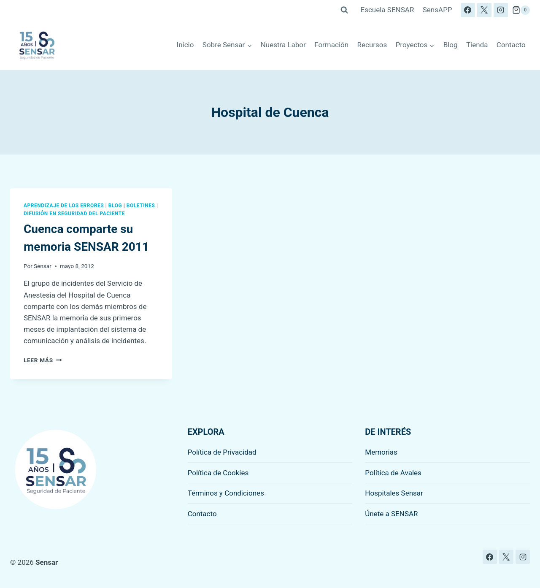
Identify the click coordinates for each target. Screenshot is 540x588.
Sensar (42, 266)
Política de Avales (393, 473)
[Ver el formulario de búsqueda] (344, 10)
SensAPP (437, 9)
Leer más (43, 360)
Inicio (185, 45)
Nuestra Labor (283, 45)
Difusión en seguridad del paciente (74, 214)
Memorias (381, 452)
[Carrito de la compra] (521, 10)
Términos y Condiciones (226, 493)
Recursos (372, 45)
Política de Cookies (218, 473)
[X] (484, 10)
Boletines (141, 206)
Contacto (511, 45)
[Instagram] (501, 10)
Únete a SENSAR (391, 513)
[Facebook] (468, 10)
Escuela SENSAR (387, 9)
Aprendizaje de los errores (64, 206)
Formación (331, 45)
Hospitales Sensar (394, 493)
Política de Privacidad (222, 452)
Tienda (477, 45)
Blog (450, 45)
